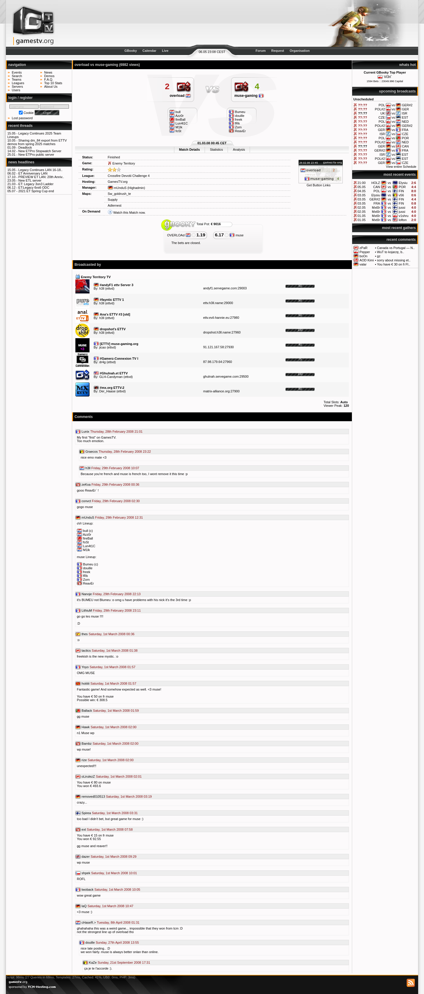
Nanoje (87, 594)
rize (84, 760)
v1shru (403, 216)
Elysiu (403, 183)
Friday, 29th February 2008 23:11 (117, 610)
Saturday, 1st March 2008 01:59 (116, 710)
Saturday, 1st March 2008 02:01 (119, 776)
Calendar (149, 50)
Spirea (86, 813)
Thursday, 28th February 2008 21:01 (116, 431)
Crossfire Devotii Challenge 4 (129, 175)
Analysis (239, 149)
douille (90, 942)
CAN (376, 187)
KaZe (93, 962)
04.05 (361, 191)
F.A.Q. (48, 79)
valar (363, 264)
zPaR (363, 248)
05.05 (361, 187)
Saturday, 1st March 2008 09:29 (114, 856)
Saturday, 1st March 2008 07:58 (110, 829)
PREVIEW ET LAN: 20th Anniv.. (41, 177)
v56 (401, 195)
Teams (16, 79)
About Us (50, 86)
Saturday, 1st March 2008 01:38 (115, 650)
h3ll (101, 288)
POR (402, 187)
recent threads (20, 126)
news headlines (21, 162)
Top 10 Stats (53, 83)
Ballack (87, 710)
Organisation (300, 50)
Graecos (91, 451)
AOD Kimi (367, 260)
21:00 (361, 183)
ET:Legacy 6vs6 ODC (33, 187)
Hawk (86, 727)
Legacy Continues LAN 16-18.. (40, 170)
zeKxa (86, 484)
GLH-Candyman (110, 377)
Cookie (29, 112)
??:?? (362, 105)
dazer (86, 856)
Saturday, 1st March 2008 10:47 (110, 906)
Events (17, 72)
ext (84, 829)
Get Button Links (318, 185)
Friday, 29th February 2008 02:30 (116, 501)
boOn (363, 256)
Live (165, 50)
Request (277, 50)
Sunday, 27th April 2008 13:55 (117, 942)
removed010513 (93, 796)
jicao (102, 347)
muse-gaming (249, 96)
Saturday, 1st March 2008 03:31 (115, 813)
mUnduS (117, 188)
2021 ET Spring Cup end (36, 191)
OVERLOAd (179, 235)
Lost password (22, 118)
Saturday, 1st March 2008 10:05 (117, 889)
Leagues (18, 83)
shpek (86, 873)
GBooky (131, 50)
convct (86, 501)
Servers (17, 86)
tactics (86, 650)
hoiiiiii (86, 683)
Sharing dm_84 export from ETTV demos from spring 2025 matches (37, 142)
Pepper (365, 252)
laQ (84, 906)
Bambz (87, 743)
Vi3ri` (388, 77)
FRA (377, 203)
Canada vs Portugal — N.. (396, 248)
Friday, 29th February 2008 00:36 (115, 484)
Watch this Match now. (129, 212)
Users (16, 90)
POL (377, 191)
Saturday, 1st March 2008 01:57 (112, 667)
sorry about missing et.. (393, 260)
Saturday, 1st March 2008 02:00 (114, 727)
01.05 (361, 216)
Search (17, 76)
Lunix (85, 431)
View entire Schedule (401, 166)
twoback (87, 889)
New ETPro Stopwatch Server (39, 151)
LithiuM (87, 610)
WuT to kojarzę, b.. (390, 252)
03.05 (361, 195)
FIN (401, 191)
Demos (49, 76)
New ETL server (29, 180)
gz (378, 256)
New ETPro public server (36, 154)
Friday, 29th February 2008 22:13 (116, 594)
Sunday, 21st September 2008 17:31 (123, 962)
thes (85, 634)
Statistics (216, 149)
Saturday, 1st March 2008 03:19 (129, 796)
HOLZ (375, 183)
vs (389, 183)
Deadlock (25, 147)
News (48, 72)
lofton (403, 220)
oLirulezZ (88, 776)
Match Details (189, 149)
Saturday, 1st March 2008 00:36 (112, 634)
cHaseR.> (89, 922)
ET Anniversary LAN (32, 173)
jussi (402, 207)
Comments (83, 417)
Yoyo (85, 667)
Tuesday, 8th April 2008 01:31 (118, 922)
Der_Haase (107, 391)
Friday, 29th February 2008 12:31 (119, 517)
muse (236, 235)
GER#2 (374, 199)
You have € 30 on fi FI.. (393, 264)
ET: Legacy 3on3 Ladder (35, 184)
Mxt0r (376, 207)
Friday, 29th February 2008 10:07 (115, 468)
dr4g (102, 362)
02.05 (361, 207)
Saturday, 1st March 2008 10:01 (114, 873)
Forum (261, 50)
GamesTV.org (117, 181)
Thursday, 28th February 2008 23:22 (125, 451)
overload (180, 96)
